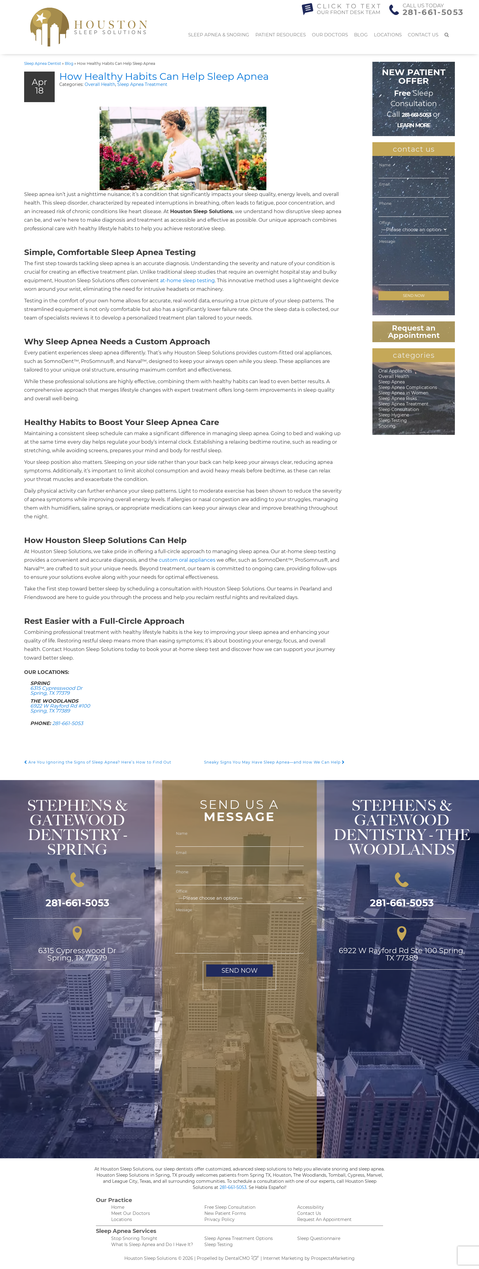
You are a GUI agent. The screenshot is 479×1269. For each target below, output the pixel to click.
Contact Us (423, 35)
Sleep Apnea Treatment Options (238, 1238)
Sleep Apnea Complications (407, 387)
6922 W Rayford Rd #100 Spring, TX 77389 (60, 708)
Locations (388, 35)
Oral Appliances (395, 371)
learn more (413, 125)
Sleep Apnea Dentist (42, 63)
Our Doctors (330, 35)
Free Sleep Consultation (229, 1207)
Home (117, 1207)
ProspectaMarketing (333, 1258)
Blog (361, 35)
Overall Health (100, 84)
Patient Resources (280, 35)
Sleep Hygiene (393, 415)
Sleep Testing (392, 420)
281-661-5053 (433, 12)
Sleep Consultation (398, 409)
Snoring (387, 426)
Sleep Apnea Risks (397, 398)
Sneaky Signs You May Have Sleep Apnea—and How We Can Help (274, 762)
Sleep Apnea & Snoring (218, 35)
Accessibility (310, 1207)
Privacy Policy (219, 1219)
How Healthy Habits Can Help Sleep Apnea (164, 76)
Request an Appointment (414, 332)
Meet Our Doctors (130, 1213)
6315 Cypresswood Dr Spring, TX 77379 (56, 690)
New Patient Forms (225, 1213)
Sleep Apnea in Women (403, 393)
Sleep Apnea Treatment (142, 84)
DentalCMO (242, 1258)
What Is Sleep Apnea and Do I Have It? (152, 1244)
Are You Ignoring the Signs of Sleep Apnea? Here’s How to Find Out (97, 762)
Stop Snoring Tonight (134, 1238)
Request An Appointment (324, 1219)
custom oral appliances (187, 560)
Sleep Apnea (391, 382)
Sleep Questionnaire (318, 1238)
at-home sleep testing (187, 280)
